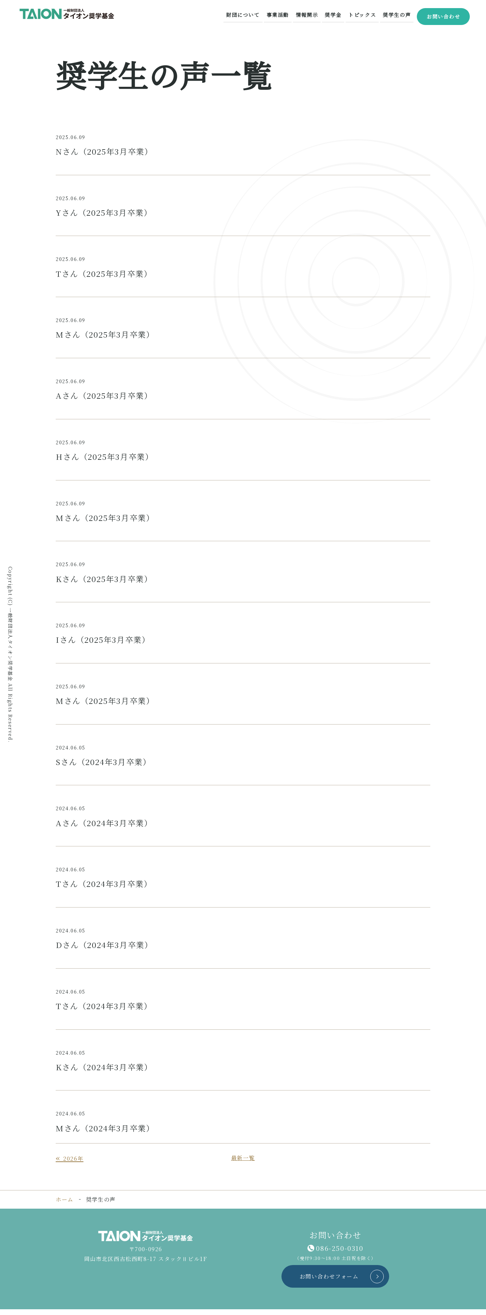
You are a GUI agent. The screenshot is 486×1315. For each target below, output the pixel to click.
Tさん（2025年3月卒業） (106, 274)
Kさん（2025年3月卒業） (106, 581)
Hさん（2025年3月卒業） (107, 458)
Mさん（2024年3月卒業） (107, 1133)
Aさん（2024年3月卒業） (106, 827)
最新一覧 (243, 1163)
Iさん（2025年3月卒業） (105, 642)
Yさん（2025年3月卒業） (106, 213)
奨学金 (336, 14)
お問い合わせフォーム (327, 1282)
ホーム (65, 1205)
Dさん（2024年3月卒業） (107, 949)
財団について (250, 14)
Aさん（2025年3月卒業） (106, 397)
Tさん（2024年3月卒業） (106, 888)
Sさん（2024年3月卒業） (106, 765)
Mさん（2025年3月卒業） (107, 335)
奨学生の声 (396, 14)
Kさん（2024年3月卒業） (106, 1072)
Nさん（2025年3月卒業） (106, 151)
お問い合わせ (443, 15)
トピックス (364, 14)
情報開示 (310, 14)
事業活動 (283, 14)
